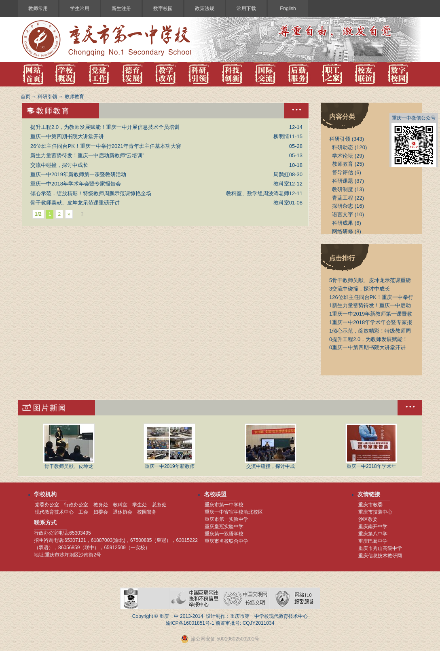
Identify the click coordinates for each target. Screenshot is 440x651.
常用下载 (246, 8)
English (288, 8)
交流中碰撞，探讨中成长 (59, 165)
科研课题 (342, 181)
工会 (83, 512)
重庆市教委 (370, 505)
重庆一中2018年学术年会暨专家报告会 (75, 184)
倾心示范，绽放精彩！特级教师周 (370, 331)
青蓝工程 (342, 198)
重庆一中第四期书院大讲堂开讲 (67, 136)
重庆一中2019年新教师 (169, 446)
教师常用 (38, 8)
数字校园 (163, 8)
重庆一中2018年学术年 (371, 446)
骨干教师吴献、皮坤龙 (69, 446)
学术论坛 (342, 156)
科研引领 (47, 96)
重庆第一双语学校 (224, 534)
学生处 (139, 505)
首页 (25, 96)
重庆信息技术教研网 (380, 555)
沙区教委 (368, 519)
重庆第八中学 (372, 534)
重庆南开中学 (372, 526)
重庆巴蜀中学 (372, 541)
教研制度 (342, 189)
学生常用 (79, 8)
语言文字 (342, 214)
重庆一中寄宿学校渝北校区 (234, 512)
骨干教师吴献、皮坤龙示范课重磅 (370, 280)
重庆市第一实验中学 (226, 519)
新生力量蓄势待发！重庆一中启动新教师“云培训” (87, 155)
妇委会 (100, 512)
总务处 (159, 505)
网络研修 (342, 231)
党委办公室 (47, 505)
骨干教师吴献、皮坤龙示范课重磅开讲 (75, 203)
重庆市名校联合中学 (226, 541)
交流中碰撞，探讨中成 (270, 446)
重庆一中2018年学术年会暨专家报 (370, 322)
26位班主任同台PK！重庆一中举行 (371, 297)
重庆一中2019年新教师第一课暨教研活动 (78, 174)
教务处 (100, 505)
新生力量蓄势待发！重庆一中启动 (370, 305)
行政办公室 (76, 505)
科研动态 (342, 147)
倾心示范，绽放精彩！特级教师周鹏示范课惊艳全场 (90, 193)
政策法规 (204, 8)
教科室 (120, 505)
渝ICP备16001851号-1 (190, 623)
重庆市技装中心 (375, 512)
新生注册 (121, 8)
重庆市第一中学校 (224, 505)
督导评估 (342, 172)
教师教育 (74, 96)
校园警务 (147, 512)
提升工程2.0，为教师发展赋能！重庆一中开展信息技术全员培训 (105, 127)
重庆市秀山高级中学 (380, 548)
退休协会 (122, 512)
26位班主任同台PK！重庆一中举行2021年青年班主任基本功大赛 (105, 146)
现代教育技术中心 (54, 512)
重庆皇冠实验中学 (224, 526)
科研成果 (342, 223)
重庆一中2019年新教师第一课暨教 (370, 314)
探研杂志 (342, 206)
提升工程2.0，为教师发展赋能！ (368, 339)
